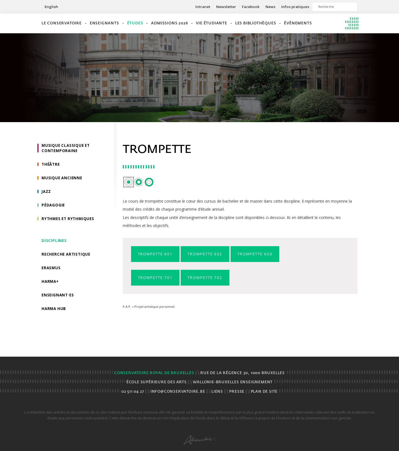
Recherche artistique (67, 256)
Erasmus (52, 270)
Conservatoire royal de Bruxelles (154, 373)
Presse (236, 392)
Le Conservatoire (62, 23)
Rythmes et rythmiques (69, 220)
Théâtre (51, 165)
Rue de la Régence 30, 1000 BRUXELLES (242, 373)
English (51, 6)
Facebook (251, 6)
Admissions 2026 (169, 23)
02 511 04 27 (132, 392)
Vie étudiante (211, 23)
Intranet (202, 6)
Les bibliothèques (255, 23)
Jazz (47, 192)
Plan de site (264, 392)
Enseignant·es (58, 298)
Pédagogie (54, 206)
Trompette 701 (157, 278)
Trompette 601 (157, 254)
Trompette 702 (211, 278)
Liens (217, 392)
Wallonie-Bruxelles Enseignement (233, 382)
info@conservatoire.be (177, 392)
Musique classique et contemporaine (67, 148)
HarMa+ (51, 284)
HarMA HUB (54, 312)
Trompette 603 (264, 254)
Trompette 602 (211, 254)
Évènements (298, 23)
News (270, 6)
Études (135, 23)
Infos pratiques (295, 6)
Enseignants (104, 23)
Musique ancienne (63, 179)
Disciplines (54, 242)
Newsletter (226, 6)
